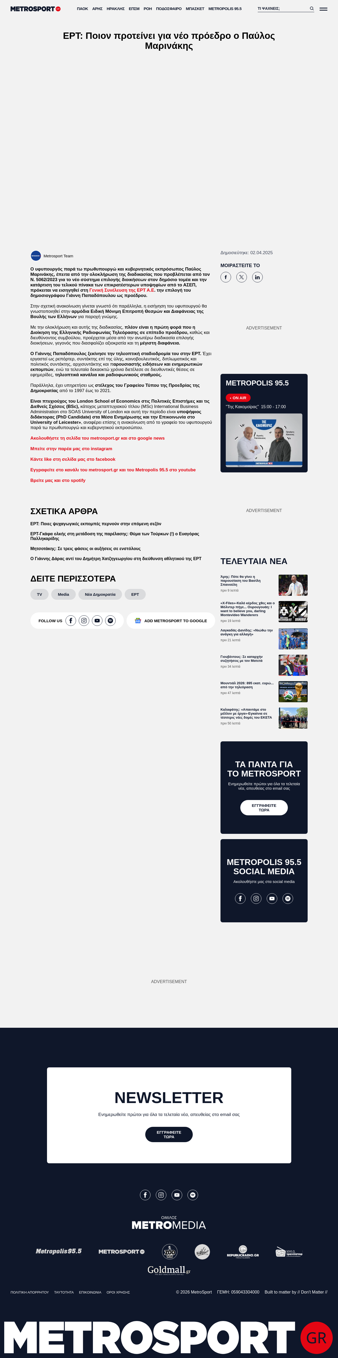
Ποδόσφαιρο (169, 8)
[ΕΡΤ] (135, 594)
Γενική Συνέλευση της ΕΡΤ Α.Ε (122, 290)
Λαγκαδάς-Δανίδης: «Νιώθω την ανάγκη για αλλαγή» (246, 632)
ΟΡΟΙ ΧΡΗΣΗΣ (118, 1292)
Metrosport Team (58, 256)
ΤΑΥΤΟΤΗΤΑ (64, 1292)
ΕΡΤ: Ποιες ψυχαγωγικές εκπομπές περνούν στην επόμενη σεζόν (95, 524)
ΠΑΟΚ (82, 8)
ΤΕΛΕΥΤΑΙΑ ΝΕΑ (254, 561)
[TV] (39, 594)
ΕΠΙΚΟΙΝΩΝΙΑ (90, 1292)
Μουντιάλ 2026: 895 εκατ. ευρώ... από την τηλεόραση (247, 685)
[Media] (63, 594)
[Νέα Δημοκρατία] (100, 594)
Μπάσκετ (195, 8)
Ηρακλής (116, 8)
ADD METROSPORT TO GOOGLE (175, 620)
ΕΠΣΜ (134, 8)
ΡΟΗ (148, 8)
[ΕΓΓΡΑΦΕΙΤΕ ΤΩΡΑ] (264, 807)
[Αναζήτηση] (282, 8)
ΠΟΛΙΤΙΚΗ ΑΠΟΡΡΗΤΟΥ (30, 1292)
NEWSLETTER (168, 1097)
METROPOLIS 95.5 (224, 8)
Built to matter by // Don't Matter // (296, 1292)
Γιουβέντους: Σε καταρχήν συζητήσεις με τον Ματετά (241, 659)
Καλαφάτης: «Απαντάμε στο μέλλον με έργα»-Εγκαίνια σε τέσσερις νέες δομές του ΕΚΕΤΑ (246, 713)
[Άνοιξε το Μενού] (323, 9)
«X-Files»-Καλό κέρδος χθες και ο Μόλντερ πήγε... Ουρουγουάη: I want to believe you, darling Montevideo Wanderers (247, 609)
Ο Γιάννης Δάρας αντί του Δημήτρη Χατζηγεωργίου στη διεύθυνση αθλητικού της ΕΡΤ (115, 558)
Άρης (97, 8)
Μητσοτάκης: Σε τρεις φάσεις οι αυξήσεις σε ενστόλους (85, 548)
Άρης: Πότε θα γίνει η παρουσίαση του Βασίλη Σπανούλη (240, 581)
